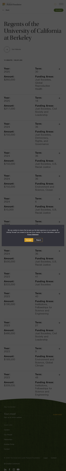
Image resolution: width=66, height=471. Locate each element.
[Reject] (62, 227)
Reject (38, 240)
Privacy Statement (32, 234)
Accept (29, 240)
